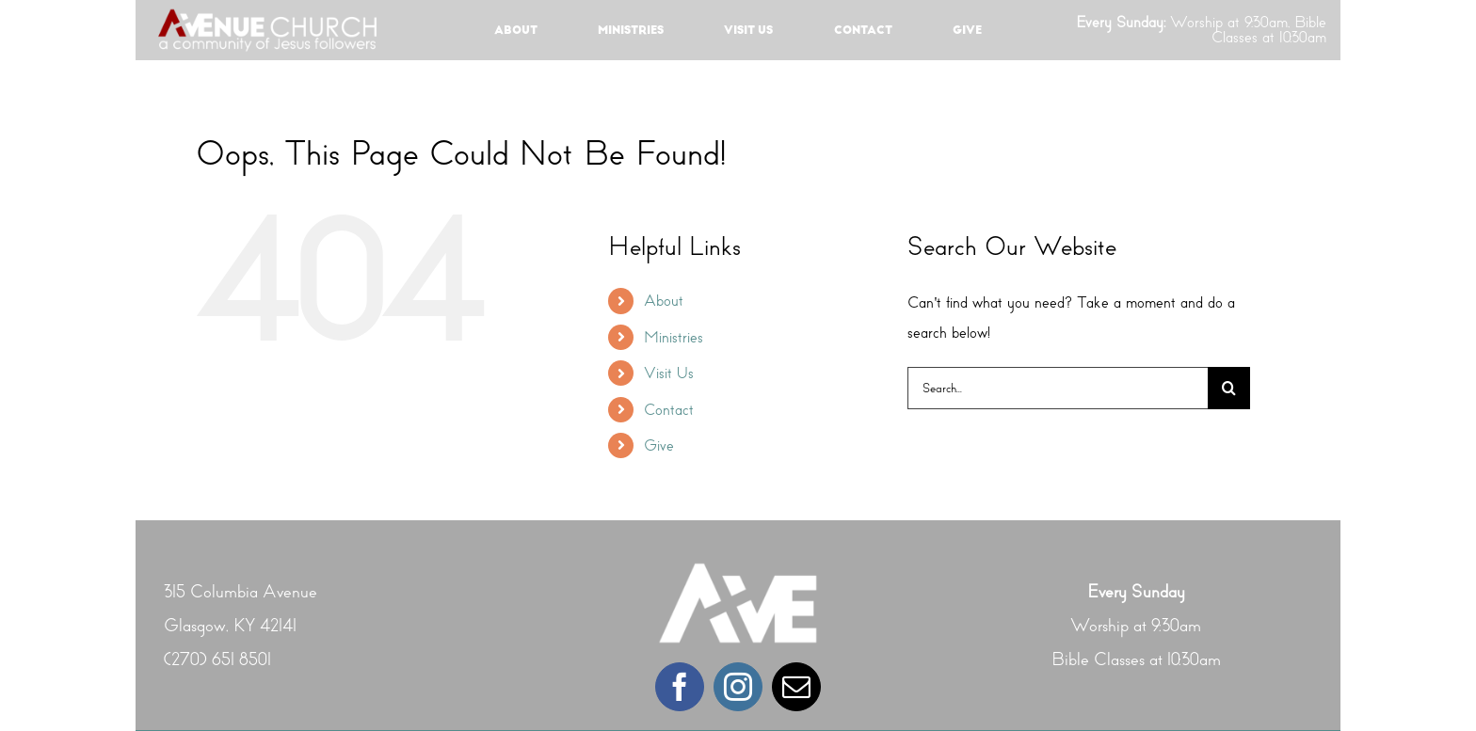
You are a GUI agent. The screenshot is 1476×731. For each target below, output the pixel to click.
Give (659, 445)
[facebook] (679, 686)
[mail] (796, 686)
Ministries (673, 337)
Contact (669, 410)
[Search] (1229, 388)
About (663, 301)
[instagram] (738, 686)
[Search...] (1057, 388)
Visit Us (669, 373)
